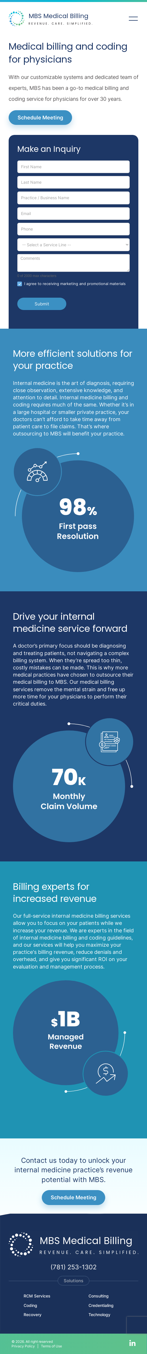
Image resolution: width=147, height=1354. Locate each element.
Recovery (33, 1314)
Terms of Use (51, 1346)
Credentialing (101, 1305)
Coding (30, 1305)
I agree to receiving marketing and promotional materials (71, 283)
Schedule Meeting (40, 118)
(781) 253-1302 (73, 1267)
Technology (99, 1314)
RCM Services (37, 1295)
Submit (42, 304)
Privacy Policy (23, 1346)
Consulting (98, 1295)
